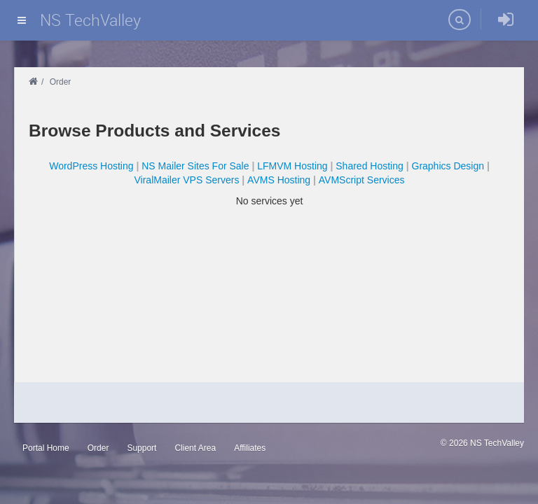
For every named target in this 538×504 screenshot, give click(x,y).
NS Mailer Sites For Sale (195, 166)
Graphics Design (448, 166)
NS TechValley (90, 20)
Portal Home (45, 448)
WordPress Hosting (91, 166)
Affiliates (249, 448)
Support (141, 448)
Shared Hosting (370, 166)
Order (98, 448)
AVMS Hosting (278, 180)
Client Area (195, 448)
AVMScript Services (362, 180)
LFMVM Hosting (292, 166)
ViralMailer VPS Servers (187, 180)
